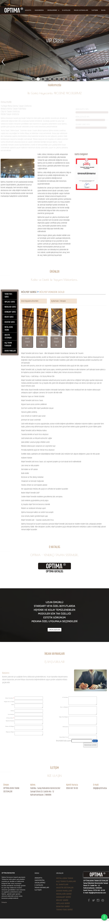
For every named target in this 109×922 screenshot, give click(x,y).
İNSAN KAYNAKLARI (81, 10)
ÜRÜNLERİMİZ (52, 10)
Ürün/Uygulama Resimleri (29, 301)
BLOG (103, 10)
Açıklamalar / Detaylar (58, 301)
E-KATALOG (66, 10)
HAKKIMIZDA (39, 10)
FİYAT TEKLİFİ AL (27, 342)
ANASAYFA (27, 10)
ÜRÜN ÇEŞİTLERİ (54, 630)
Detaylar (4, 902)
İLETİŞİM (95, 10)
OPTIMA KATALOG (54, 571)
